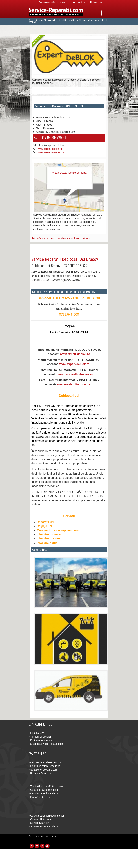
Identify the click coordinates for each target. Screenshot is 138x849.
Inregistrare (96, 2)
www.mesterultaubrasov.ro (52, 152)
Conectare (79, 2)
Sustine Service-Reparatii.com (46, 743)
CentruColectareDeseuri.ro (44, 766)
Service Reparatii (36, 20)
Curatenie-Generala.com (43, 789)
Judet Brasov (65, 20)
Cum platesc (36, 733)
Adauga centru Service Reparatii (51, 2)
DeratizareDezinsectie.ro (43, 793)
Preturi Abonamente (41, 740)
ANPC (49, 836)
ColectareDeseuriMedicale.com (47, 815)
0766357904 (54, 137)
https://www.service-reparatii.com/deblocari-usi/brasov (62, 238)
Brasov (75, 20)
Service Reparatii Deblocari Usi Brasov (64, 259)
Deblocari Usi (51, 20)
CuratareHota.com (40, 819)
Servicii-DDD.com (39, 822)
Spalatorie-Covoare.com (43, 769)
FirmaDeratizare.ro (40, 797)
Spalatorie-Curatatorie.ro (43, 826)
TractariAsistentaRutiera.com (46, 786)
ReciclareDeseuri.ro (40, 773)
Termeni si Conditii (40, 736)
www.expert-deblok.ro (50, 148)
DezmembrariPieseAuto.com (45, 762)
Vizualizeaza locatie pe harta (69, 172)
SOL (54, 836)
